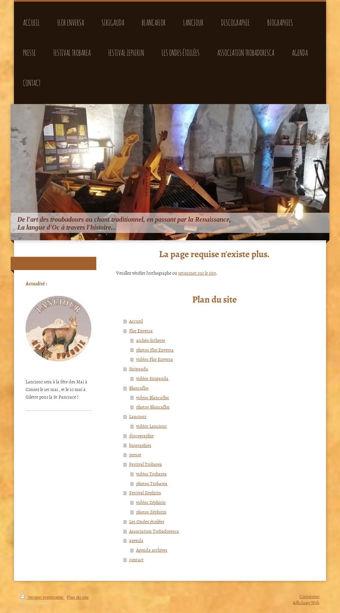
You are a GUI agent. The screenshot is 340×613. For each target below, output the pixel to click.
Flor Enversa (141, 330)
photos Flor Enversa (155, 349)
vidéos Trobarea (151, 473)
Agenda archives (151, 549)
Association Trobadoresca (154, 531)
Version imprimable (42, 597)
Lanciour (137, 416)
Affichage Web (306, 602)
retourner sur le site (197, 272)
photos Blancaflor (153, 406)
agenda (136, 540)
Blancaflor (139, 387)
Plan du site (78, 597)
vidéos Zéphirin (151, 502)
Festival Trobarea (145, 464)
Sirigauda (138, 368)
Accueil (136, 320)
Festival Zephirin (145, 492)
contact (136, 559)
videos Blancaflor (152, 397)
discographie (141, 435)
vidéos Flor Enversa (154, 359)
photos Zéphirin (151, 511)
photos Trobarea (151, 483)
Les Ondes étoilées (146, 521)
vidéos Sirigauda (152, 378)
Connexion (309, 596)
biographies (140, 445)
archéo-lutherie (150, 340)
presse (135, 454)
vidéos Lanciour (151, 425)
